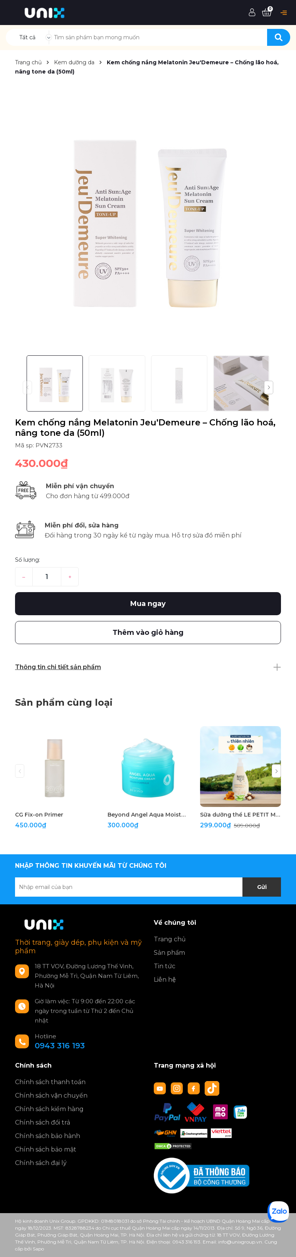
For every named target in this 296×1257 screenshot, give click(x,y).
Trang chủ (170, 939)
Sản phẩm (169, 952)
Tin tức (164, 966)
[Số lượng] (47, 576)
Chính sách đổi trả (42, 1122)
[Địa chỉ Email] (148, 887)
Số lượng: (27, 559)
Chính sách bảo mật (45, 1149)
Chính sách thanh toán (50, 1082)
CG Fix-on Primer (39, 814)
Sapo (38, 1249)
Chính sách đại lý (41, 1163)
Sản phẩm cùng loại (64, 702)
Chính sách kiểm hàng (49, 1109)
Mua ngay (148, 603)
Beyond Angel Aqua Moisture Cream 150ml (148, 814)
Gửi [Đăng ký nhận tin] (262, 887)
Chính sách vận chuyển (51, 1095)
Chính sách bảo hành (47, 1136)
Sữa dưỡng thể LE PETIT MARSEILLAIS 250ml (240, 814)
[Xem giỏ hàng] (266, 12)
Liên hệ (165, 979)
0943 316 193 (60, 1045)
